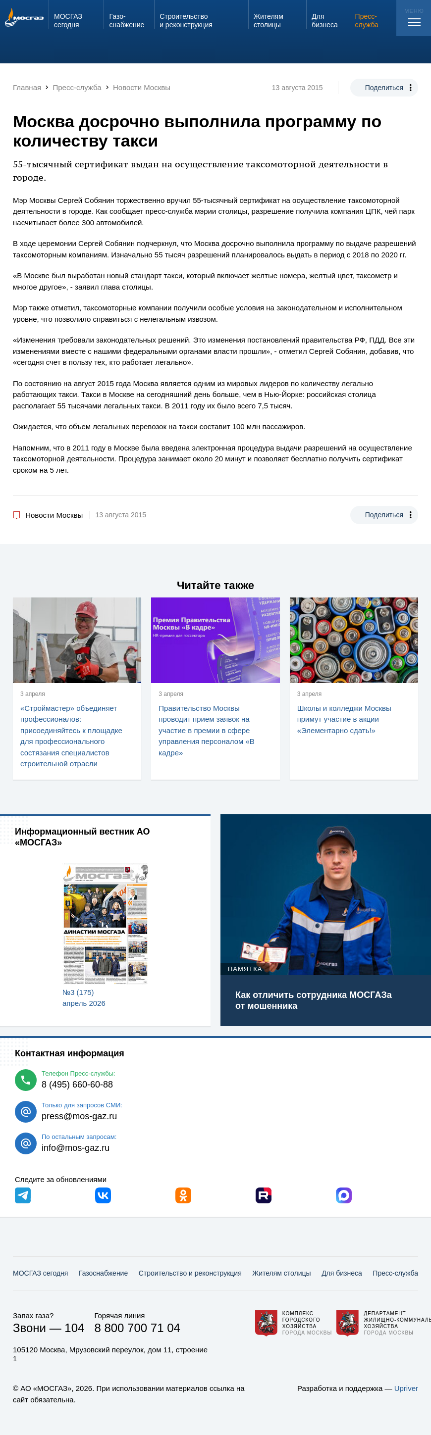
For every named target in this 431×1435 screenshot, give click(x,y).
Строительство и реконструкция (190, 1273)
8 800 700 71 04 (137, 1328)
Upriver (406, 1388)
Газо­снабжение (103, 1273)
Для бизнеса (342, 1273)
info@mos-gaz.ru (75, 1148)
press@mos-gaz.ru (79, 1116)
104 (74, 1328)
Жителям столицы (281, 1273)
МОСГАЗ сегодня (40, 1273)
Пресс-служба (395, 1273)
